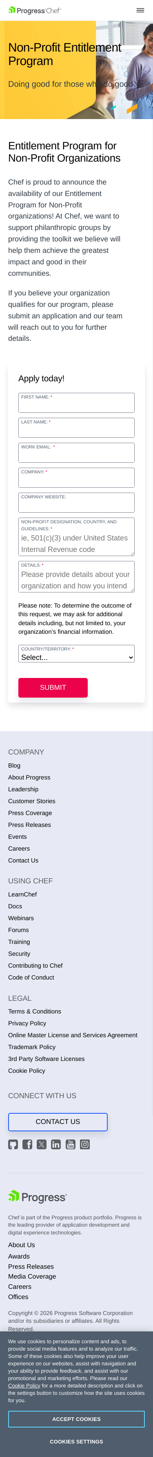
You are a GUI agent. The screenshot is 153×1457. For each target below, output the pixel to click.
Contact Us (23, 860)
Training (19, 942)
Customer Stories (31, 801)
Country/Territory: (46, 649)
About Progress (29, 777)
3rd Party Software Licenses (46, 1059)
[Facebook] (28, 1145)
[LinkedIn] (57, 1145)
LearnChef (22, 894)
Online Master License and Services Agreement (72, 1035)
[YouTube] (72, 1145)
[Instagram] (86, 1145)
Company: (32, 472)
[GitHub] (14, 1145)
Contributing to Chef (35, 965)
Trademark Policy (31, 1047)
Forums (18, 930)
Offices (18, 1297)
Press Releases (29, 825)
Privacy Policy (27, 1023)
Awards (19, 1256)
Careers (19, 848)
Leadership (23, 789)
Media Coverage (32, 1276)
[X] (43, 1145)
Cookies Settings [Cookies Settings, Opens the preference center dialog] (76, 1442)
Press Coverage (30, 813)
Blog (14, 765)
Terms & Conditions (34, 1011)
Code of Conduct (31, 977)
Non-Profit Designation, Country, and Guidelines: (69, 525)
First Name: (35, 397)
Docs (15, 906)
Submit (53, 687)
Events (17, 836)
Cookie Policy (26, 1070)
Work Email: (36, 447)
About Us (21, 1245)
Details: (31, 565)
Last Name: (34, 422)
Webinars (21, 918)
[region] (76, 1394)
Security (19, 953)
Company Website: (43, 497)
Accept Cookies (76, 1419)
